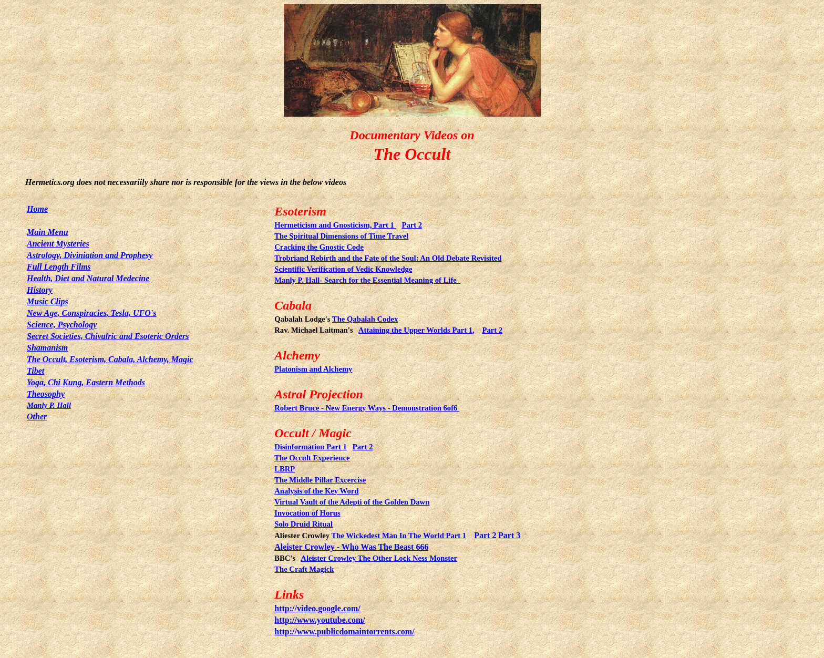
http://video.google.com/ (317, 608)
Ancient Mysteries (58, 243)
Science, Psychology (62, 324)
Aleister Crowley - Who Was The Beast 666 (351, 546)
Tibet (35, 370)
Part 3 (509, 535)
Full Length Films (59, 266)
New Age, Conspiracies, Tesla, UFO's (91, 313)
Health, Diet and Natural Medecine (88, 278)
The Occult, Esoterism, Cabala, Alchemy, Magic (110, 359)
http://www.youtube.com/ (319, 619)
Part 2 (485, 535)
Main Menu (47, 232)
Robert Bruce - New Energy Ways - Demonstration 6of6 (366, 408)
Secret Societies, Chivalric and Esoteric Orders (108, 336)
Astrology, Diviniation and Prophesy (89, 255)
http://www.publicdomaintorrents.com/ (344, 631)
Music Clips (47, 301)
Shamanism (47, 347)
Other (37, 416)
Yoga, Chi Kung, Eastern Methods (86, 382)
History (40, 289)
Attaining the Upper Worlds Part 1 (415, 330)
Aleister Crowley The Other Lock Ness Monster (379, 558)
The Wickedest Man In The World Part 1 (399, 535)
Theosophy (46, 393)
